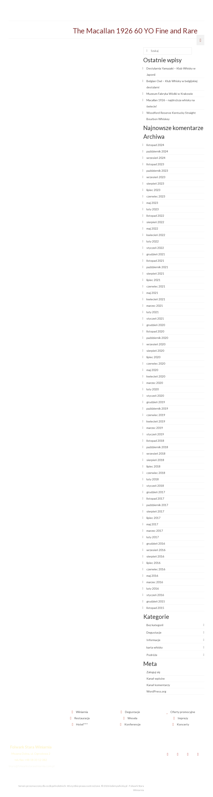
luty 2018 (152, 479)
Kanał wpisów (155, 678)
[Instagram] (188, 754)
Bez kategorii (154, 625)
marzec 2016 (154, 582)
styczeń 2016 (155, 595)
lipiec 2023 (153, 190)
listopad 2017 (155, 498)
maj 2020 (152, 370)
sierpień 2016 (155, 556)
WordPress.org (156, 691)
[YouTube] (198, 754)
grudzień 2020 (155, 325)
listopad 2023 (155, 164)
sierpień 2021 (155, 273)
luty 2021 (152, 312)
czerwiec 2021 (155, 286)
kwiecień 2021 (155, 299)
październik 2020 (157, 337)
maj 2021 (152, 292)
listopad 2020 (155, 331)
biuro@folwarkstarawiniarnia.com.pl (31, 766)
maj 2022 (152, 228)
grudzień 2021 (155, 254)
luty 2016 (152, 588)
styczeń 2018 (155, 485)
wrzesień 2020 (155, 344)
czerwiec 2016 (155, 569)
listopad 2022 (155, 215)
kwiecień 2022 (155, 235)
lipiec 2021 (153, 280)
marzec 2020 (154, 383)
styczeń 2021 (155, 318)
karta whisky (154, 647)
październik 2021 (157, 267)
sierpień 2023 (155, 183)
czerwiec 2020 (155, 363)
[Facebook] (168, 754)
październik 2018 (157, 447)
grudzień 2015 (155, 601)
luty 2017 (152, 537)
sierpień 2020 (155, 350)
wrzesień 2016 (155, 550)
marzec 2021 (154, 305)
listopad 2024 (155, 145)
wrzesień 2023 (155, 177)
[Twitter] (178, 754)
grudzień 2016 (155, 543)
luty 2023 (152, 209)
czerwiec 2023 (155, 196)
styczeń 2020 (155, 395)
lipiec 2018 (153, 466)
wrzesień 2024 (155, 157)
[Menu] (200, 40)
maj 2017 (152, 524)
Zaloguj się (153, 672)
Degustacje (153, 632)
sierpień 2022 (155, 222)
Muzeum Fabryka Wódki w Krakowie (169, 93)
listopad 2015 (155, 608)
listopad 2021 (155, 260)
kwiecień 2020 (155, 376)
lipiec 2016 (153, 563)
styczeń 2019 (155, 434)
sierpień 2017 (155, 511)
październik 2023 (157, 170)
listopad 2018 (155, 440)
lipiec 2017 (153, 518)
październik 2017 (157, 505)
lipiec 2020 (153, 357)
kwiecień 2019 (155, 421)
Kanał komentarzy (158, 685)
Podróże (151, 655)
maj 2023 (152, 202)
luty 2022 (152, 241)
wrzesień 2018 (155, 453)
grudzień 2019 (155, 402)
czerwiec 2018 (155, 473)
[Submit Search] (146, 51)
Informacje (153, 640)
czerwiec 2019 (155, 415)
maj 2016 (152, 575)
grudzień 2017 (155, 492)
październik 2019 (157, 408)
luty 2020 (152, 389)
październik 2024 (157, 151)
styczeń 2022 (155, 247)
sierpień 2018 (155, 460)
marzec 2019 (154, 428)
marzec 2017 (154, 530)
